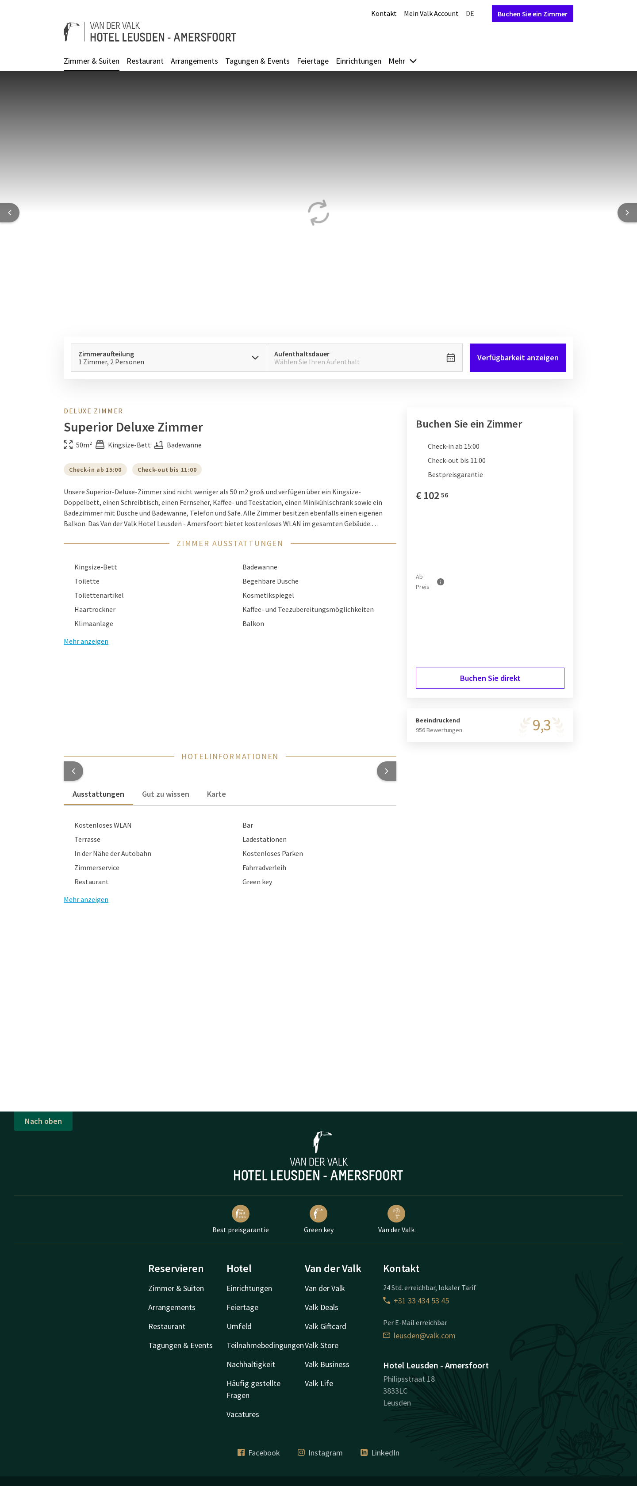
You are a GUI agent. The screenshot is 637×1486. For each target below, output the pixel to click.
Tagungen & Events (257, 61)
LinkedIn (380, 1453)
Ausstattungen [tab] (98, 794)
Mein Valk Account (431, 13)
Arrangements (194, 61)
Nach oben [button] (43, 1121)
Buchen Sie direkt (490, 678)
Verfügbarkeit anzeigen (518, 357)
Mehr (403, 61)
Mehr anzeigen (86, 899)
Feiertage (313, 61)
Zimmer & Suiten (91, 61)
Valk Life (319, 1383)
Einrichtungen (358, 61)
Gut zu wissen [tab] (165, 794)
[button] (73, 771)
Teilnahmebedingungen (265, 1345)
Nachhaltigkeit (250, 1364)
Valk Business (327, 1364)
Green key (319, 1219)
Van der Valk (396, 1219)
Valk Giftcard (325, 1326)
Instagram (320, 1453)
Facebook (259, 1453)
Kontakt (384, 13)
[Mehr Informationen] (440, 582)
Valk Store (321, 1345)
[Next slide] (627, 212)
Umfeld (239, 1326)
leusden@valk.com (419, 1335)
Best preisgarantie (240, 1219)
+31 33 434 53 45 (416, 1300)
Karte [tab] (216, 794)
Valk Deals (321, 1307)
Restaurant (145, 61)
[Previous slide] (9, 212)
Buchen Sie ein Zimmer (533, 13)
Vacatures (242, 1414)
